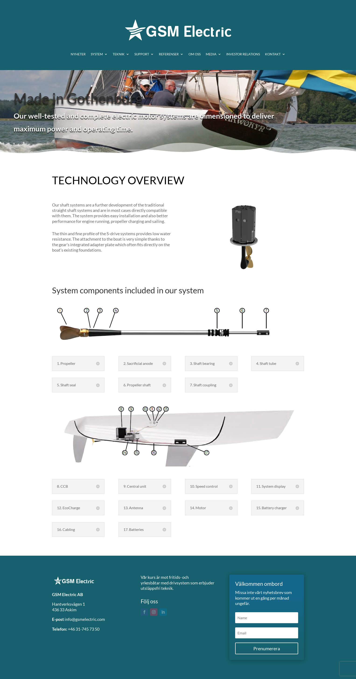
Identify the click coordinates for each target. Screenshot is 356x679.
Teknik (119, 54)
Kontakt (273, 54)
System (97, 54)
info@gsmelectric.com (85, 619)
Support (141, 54)
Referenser (169, 54)
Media (211, 54)
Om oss (194, 54)
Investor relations (243, 54)
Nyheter (78, 54)
